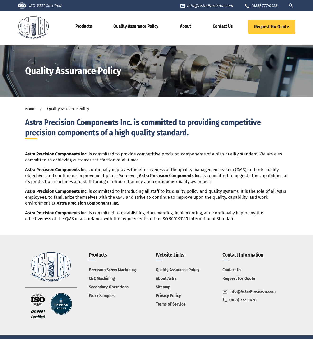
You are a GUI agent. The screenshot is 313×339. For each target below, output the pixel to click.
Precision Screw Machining (112, 270)
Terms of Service (170, 304)
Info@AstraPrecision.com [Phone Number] (210, 5)
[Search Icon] (292, 5)
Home (30, 109)
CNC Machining (102, 278)
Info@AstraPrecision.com (252, 291)
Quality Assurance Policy (177, 270)
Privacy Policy (168, 295)
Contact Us (231, 270)
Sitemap (163, 287)
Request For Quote (271, 26)
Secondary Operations (109, 287)
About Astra (166, 278)
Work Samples (102, 295)
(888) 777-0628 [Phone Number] (264, 5)
